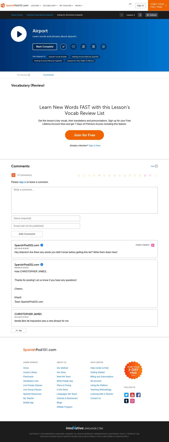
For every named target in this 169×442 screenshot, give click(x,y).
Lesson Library (17, 15)
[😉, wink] (119, 175)
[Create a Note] (83, 46)
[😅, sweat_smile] (114, 175)
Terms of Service (115, 436)
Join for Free (84, 135)
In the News (62, 389)
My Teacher (65, 5)
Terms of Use (133, 434)
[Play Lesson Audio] (19, 34)
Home (26, 368)
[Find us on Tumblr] (126, 401)
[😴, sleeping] (134, 175)
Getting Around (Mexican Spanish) (48, 61)
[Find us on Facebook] (138, 395)
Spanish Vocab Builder (58, 57)
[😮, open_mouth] (140, 175)
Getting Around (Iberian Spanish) (40, 15)
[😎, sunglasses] (99, 175)
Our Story (61, 372)
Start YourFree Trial (159, 5)
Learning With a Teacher (101, 394)
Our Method (62, 368)
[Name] (45, 218)
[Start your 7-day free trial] (133, 370)
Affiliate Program (64, 407)
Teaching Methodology (100, 389)
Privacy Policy (119, 434)
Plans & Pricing (64, 385)
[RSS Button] (13, 175)
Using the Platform (99, 385)
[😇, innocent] (129, 175)
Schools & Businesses (67, 398)
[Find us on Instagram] (132, 401)
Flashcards (28, 376)
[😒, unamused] (94, 175)
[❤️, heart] (150, 175)
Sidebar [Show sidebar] (153, 15)
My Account (95, 381)
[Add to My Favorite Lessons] (73, 46)
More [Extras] (78, 5)
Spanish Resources (32, 394)
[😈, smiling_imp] (145, 175)
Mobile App (28, 402)
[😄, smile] (79, 175)
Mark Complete (44, 46)
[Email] (45, 226)
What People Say (65, 381)
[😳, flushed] (84, 175)
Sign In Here (94, 145)
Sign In (140, 5)
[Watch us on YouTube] (132, 395)
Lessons (35, 5)
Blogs (59, 402)
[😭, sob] (124, 175)
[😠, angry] (104, 175)
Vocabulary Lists (30, 381)
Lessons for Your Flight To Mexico (80, 61)
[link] (140, 15)
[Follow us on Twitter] (126, 395)
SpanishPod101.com (103, 434)
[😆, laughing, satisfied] (109, 175)
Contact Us (95, 398)
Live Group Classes (32, 389)
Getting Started (97, 372)
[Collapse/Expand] (84, 166)
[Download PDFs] (93, 46)
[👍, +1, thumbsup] (155, 175)
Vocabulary (49, 5)
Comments (48, 75)
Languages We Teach (67, 394)
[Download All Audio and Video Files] (103, 46)
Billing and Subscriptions (101, 376)
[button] (130, 5)
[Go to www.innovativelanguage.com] (84, 427)
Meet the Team (64, 376)
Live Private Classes (32, 385)
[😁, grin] (89, 175)
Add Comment (27, 234)
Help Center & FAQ (99, 368)
